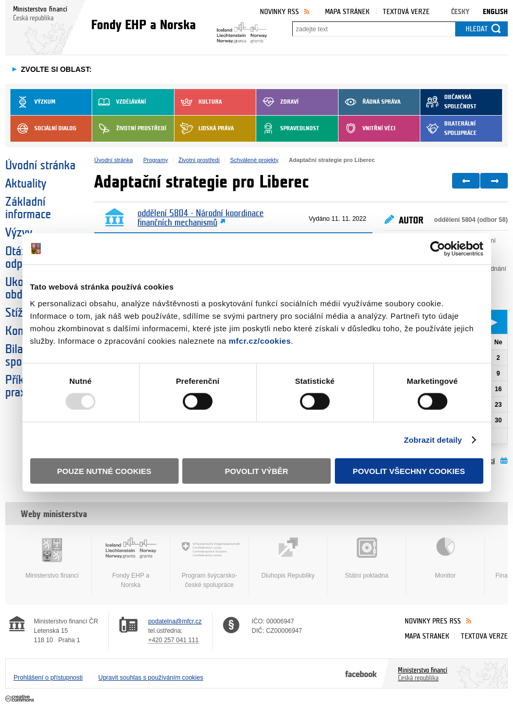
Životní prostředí (129, 128)
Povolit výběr (257, 470)
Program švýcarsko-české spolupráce (209, 563)
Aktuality (25, 184)
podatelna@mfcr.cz (175, 621)
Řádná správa (370, 102)
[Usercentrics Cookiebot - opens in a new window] (437, 249)
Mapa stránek (347, 11)
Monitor (445, 558)
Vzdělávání (119, 102)
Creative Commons (20, 699)
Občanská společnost (448, 102)
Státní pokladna (366, 558)
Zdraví (277, 102)
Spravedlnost (287, 128)
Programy (155, 160)
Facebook (361, 673)
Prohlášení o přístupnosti (48, 677)
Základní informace (28, 208)
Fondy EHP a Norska (130, 563)
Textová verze (406, 11)
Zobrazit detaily (433, 439)
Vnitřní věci (367, 128)
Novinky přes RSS (433, 621)
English (495, 11)
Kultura (198, 102)
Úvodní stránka (40, 165)
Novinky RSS (279, 11)
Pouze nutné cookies (104, 470)
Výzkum (32, 102)
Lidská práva (204, 128)
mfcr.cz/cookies (260, 340)
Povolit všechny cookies (409, 470)
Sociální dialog (43, 128)
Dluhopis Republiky (288, 558)
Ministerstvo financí (52, 558)
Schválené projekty (254, 160)
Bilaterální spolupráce (448, 128)
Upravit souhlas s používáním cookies (150, 677)
